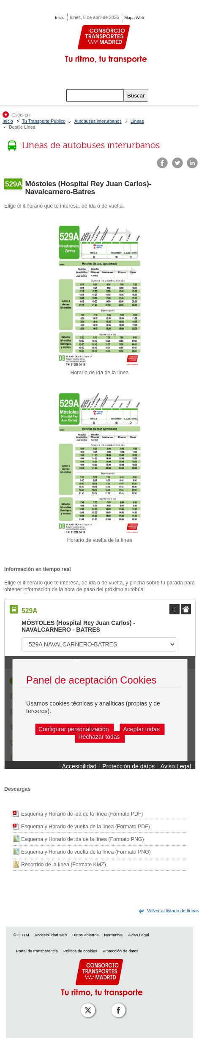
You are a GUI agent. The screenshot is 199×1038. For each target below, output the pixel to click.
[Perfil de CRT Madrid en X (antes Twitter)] (86, 1004)
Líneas (137, 121)
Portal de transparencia (37, 951)
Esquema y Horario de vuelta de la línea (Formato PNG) (86, 852)
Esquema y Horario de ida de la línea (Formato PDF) (82, 814)
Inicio (59, 17)
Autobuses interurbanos (98, 121)
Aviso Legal (138, 935)
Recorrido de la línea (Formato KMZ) (63, 865)
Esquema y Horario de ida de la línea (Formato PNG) (82, 839)
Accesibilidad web (51, 935)
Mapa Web (134, 17)
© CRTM (21, 935)
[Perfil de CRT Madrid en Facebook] (117, 1004)
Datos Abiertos (85, 935)
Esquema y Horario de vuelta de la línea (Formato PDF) (85, 827)
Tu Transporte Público (43, 121)
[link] (173, 911)
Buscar (135, 95)
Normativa (113, 935)
